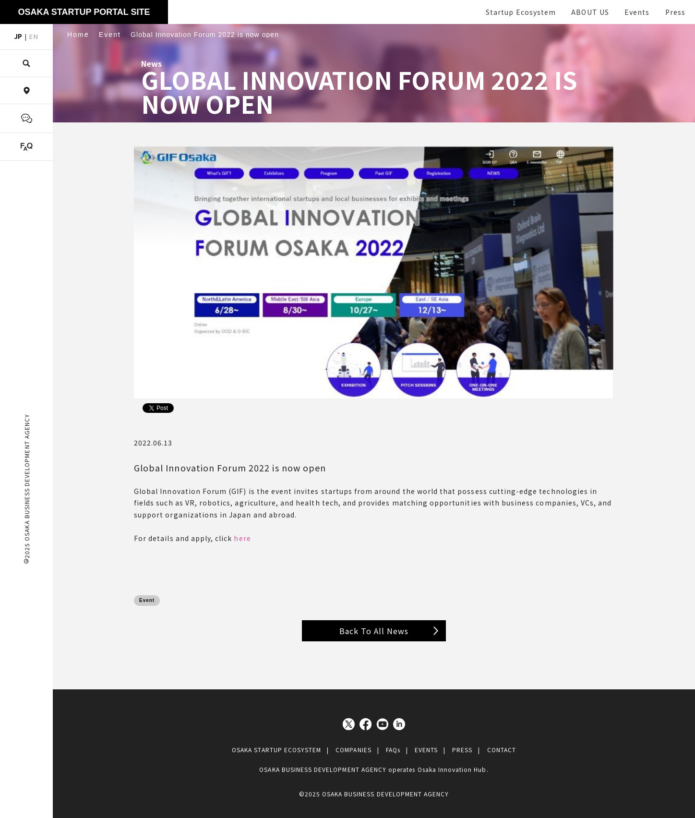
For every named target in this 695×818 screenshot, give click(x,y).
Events (636, 12)
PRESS (462, 750)
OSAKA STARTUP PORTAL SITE (84, 12)
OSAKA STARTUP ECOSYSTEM (276, 750)
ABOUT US (590, 12)
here (242, 538)
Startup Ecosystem (521, 12)
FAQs (393, 750)
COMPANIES (353, 750)
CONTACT (501, 750)
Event (147, 600)
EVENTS (426, 750)
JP (18, 36)
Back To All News (374, 631)
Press (675, 12)
